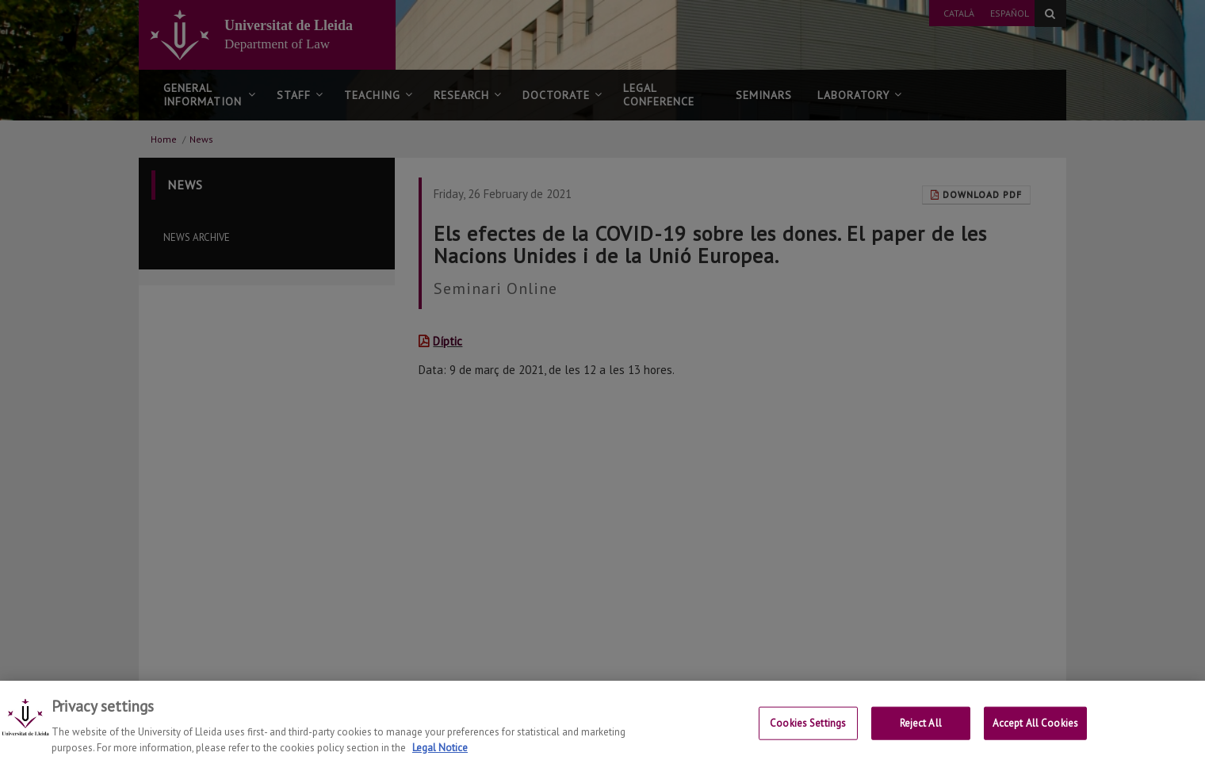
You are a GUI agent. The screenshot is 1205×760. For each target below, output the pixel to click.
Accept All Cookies (1035, 734)
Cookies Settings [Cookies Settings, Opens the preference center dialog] (808, 734)
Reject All (921, 734)
